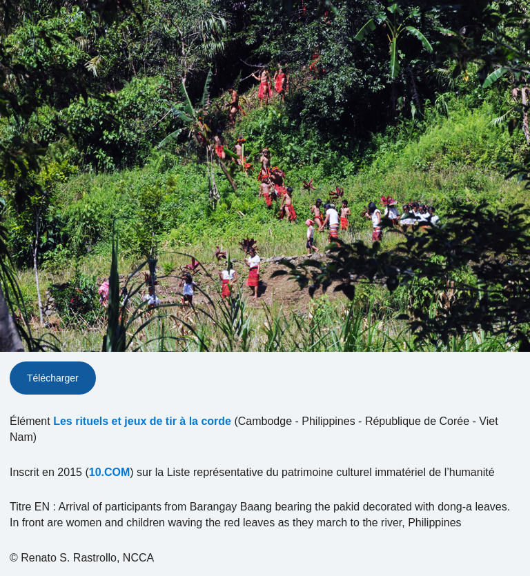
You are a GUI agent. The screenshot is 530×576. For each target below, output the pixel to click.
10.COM (109, 472)
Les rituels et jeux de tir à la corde (142, 421)
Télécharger (53, 378)
